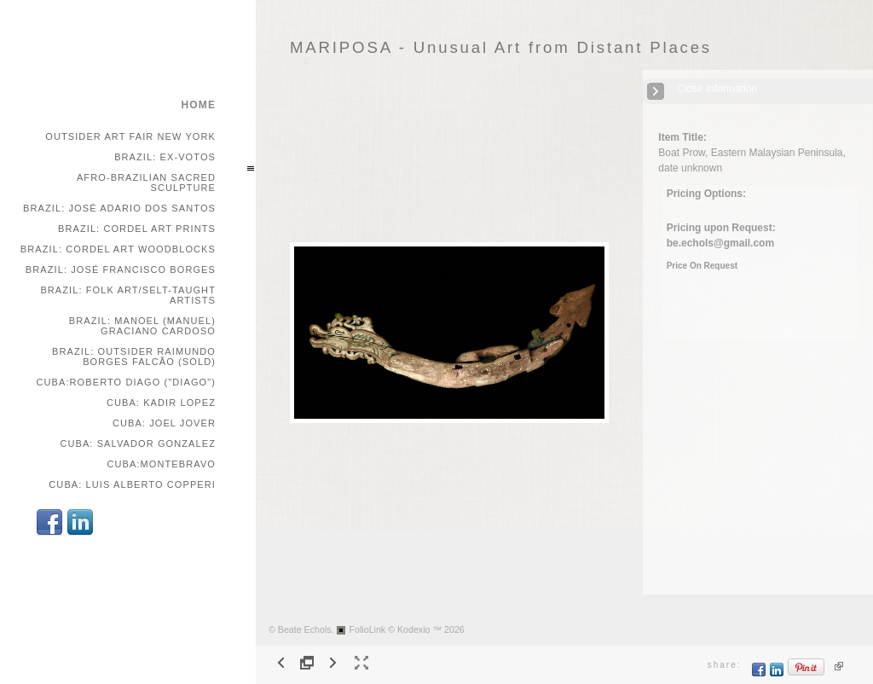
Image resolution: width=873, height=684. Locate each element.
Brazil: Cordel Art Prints (137, 228)
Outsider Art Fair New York (130, 136)
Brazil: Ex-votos (165, 157)
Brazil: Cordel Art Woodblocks (118, 249)
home (199, 105)
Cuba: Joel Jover (164, 423)
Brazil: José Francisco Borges (121, 269)
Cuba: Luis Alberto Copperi (132, 484)
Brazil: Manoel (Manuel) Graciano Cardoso (142, 326)
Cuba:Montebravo (161, 464)
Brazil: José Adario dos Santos (119, 208)
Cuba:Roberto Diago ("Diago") (126, 382)
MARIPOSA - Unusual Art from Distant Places (501, 47)
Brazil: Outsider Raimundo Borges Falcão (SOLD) (134, 356)
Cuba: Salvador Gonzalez (138, 443)
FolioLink (368, 629)
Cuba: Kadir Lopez (161, 402)
